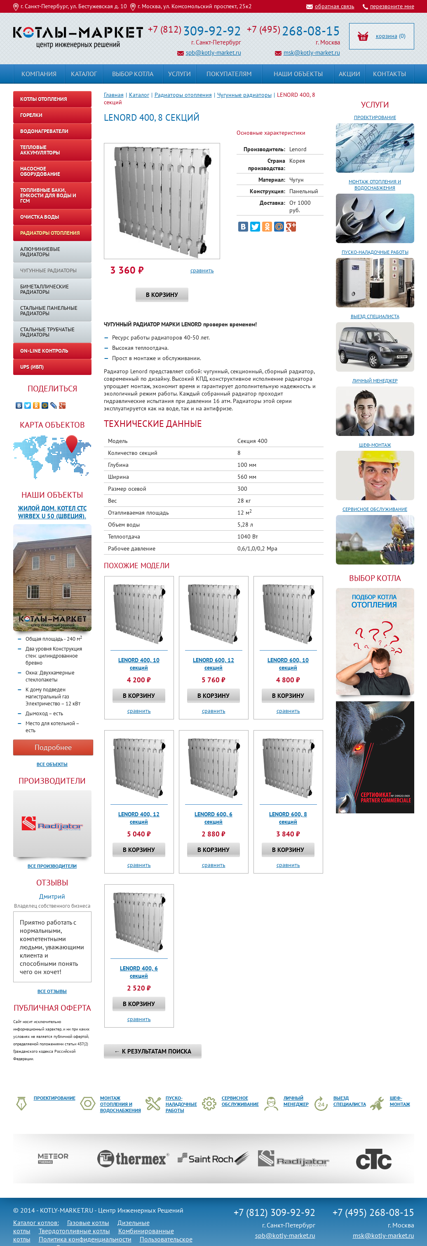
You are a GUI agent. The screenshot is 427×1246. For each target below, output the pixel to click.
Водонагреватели (44, 131)
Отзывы (52, 882)
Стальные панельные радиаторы (48, 310)
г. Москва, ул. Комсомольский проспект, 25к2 (195, 6)
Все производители (52, 866)
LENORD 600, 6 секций (213, 817)
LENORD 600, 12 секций (213, 663)
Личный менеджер (375, 380)
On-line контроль (44, 350)
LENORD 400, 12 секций (139, 817)
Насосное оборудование (40, 171)
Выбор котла (132, 74)
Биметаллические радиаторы (44, 289)
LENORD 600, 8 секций (288, 817)
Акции (349, 74)
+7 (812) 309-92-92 (274, 1212)
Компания (38, 74)
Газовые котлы (88, 1222)
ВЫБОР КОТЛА (375, 578)
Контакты (389, 74)
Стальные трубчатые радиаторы (47, 332)
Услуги (375, 104)
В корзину (162, 295)
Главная (114, 94)
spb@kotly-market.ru (213, 52)
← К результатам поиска (152, 1051)
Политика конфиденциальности (85, 1239)
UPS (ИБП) (32, 366)
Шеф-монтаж (375, 445)
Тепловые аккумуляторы (40, 150)
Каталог (139, 94)
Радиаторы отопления (183, 94)
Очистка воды (39, 216)
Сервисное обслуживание (375, 509)
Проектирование (375, 117)
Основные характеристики (271, 132)
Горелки (31, 115)
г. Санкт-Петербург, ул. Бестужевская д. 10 (74, 6)
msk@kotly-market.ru (312, 52)
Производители (52, 780)
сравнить (202, 270)
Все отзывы (52, 991)
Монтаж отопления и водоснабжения (375, 184)
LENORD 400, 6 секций (139, 972)
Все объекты (52, 764)
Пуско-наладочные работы (375, 252)
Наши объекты (52, 495)
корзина (386, 36)
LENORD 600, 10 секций (288, 663)
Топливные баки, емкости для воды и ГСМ (48, 195)
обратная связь (334, 6)
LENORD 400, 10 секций (139, 663)
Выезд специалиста (375, 316)
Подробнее (53, 747)
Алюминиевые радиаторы (40, 252)
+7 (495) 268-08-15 (373, 1212)
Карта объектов (52, 424)
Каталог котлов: (36, 1222)
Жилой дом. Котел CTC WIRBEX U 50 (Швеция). (52, 512)
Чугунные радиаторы (244, 94)
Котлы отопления (43, 99)
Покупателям (229, 74)
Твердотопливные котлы (74, 1231)
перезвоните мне (392, 6)
